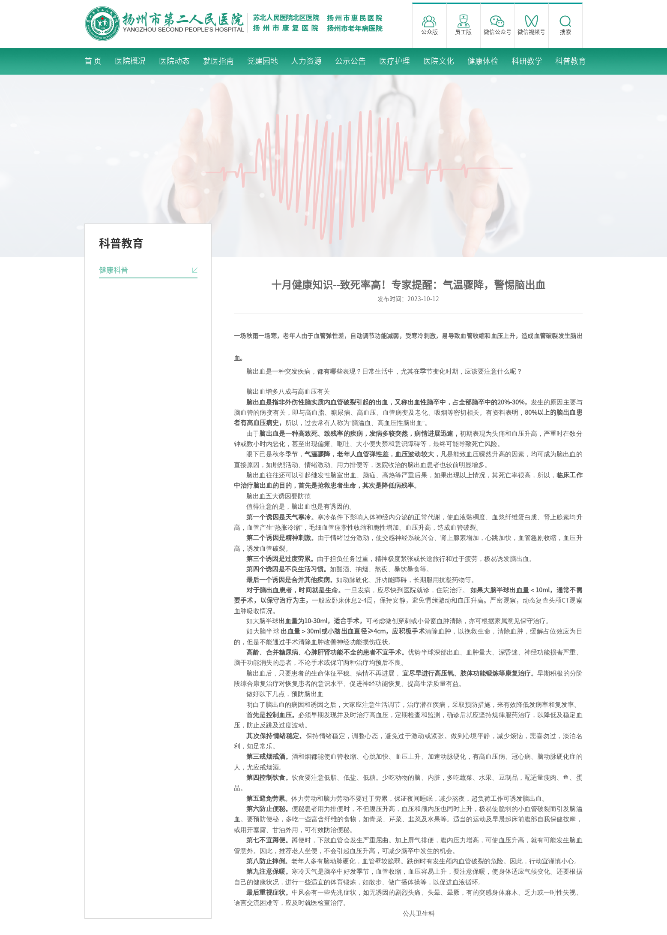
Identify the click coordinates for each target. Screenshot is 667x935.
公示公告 (350, 61)
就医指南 (218, 61)
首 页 (93, 61)
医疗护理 (394, 61)
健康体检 (482, 61)
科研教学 (526, 61)
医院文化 (438, 61)
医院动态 (174, 61)
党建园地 (262, 61)
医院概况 (130, 61)
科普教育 (570, 61)
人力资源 (306, 61)
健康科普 (113, 270)
